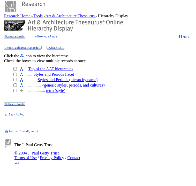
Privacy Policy (52, 158)
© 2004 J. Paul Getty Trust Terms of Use (36, 155)
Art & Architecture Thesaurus (70, 16)
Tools (38, 16)
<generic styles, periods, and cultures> (73, 85)
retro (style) (55, 90)
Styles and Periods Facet (53, 74)
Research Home (18, 16)
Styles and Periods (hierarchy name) (67, 80)
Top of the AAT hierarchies (50, 69)
